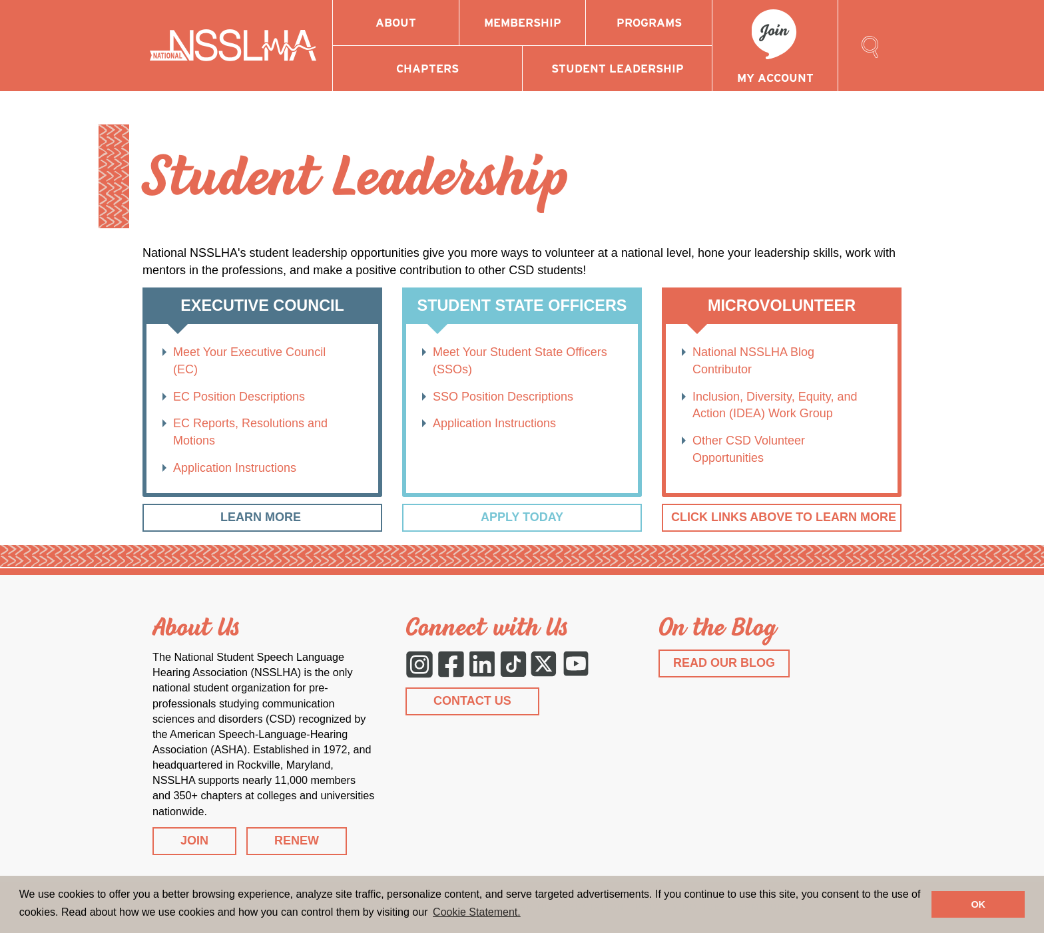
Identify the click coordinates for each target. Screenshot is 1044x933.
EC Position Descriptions (239, 396)
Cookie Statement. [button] (477, 912)
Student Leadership (617, 68)
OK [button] (978, 904)
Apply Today (522, 517)
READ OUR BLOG (724, 662)
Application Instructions (234, 467)
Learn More (262, 517)
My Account (775, 78)
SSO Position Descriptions (503, 396)
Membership (522, 22)
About (396, 22)
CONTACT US (472, 700)
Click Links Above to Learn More (783, 517)
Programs (649, 22)
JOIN (194, 840)
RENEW (296, 840)
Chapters (427, 68)
